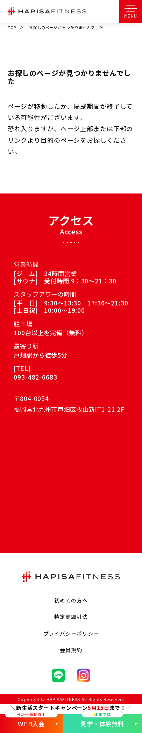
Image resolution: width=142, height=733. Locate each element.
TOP (12, 27)
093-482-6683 (35, 377)
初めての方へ (70, 600)
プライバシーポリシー (71, 633)
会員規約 (71, 650)
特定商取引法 (70, 616)
